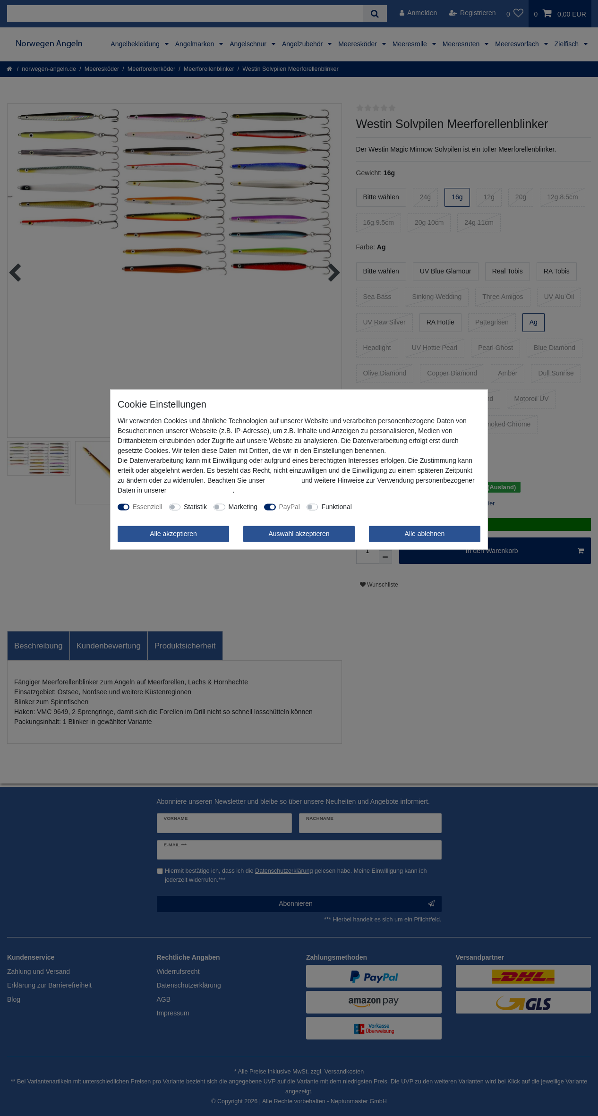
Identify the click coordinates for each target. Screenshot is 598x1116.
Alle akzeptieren (173, 533)
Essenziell (147, 507)
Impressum (283, 480)
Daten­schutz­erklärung (200, 490)
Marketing (243, 507)
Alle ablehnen (425, 533)
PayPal (289, 507)
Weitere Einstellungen (391, 507)
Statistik (195, 507)
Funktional (336, 507)
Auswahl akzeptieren (298, 533)
